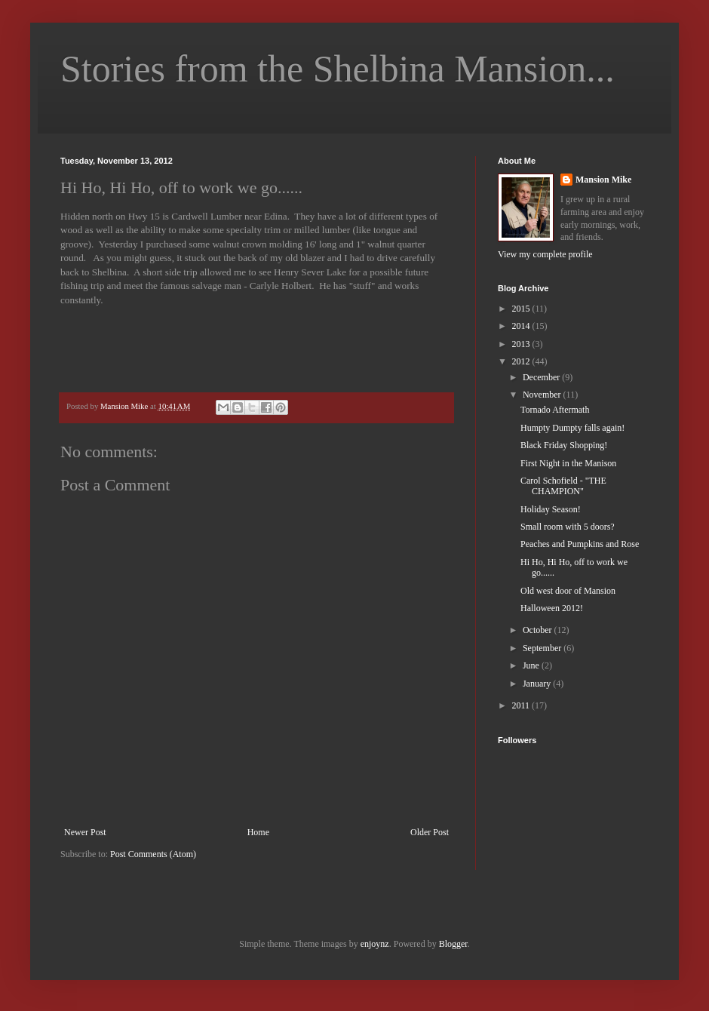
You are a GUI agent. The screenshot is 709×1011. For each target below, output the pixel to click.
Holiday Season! (550, 509)
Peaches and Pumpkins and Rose (579, 544)
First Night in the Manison (568, 463)
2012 (522, 361)
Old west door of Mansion (567, 590)
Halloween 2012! (551, 608)
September (543, 648)
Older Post (429, 832)
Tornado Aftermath (554, 409)
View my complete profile (545, 254)
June (532, 665)
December (542, 377)
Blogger (453, 944)
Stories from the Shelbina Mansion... (337, 69)
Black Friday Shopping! (563, 445)
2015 (522, 308)
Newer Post (85, 832)
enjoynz (375, 944)
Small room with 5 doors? (567, 526)
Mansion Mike (603, 179)
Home (258, 832)
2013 (522, 344)
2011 (522, 705)
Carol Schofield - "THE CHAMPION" (563, 485)
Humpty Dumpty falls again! (572, 428)
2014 (522, 326)
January (538, 683)
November (543, 394)
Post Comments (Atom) (153, 854)
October (538, 630)
